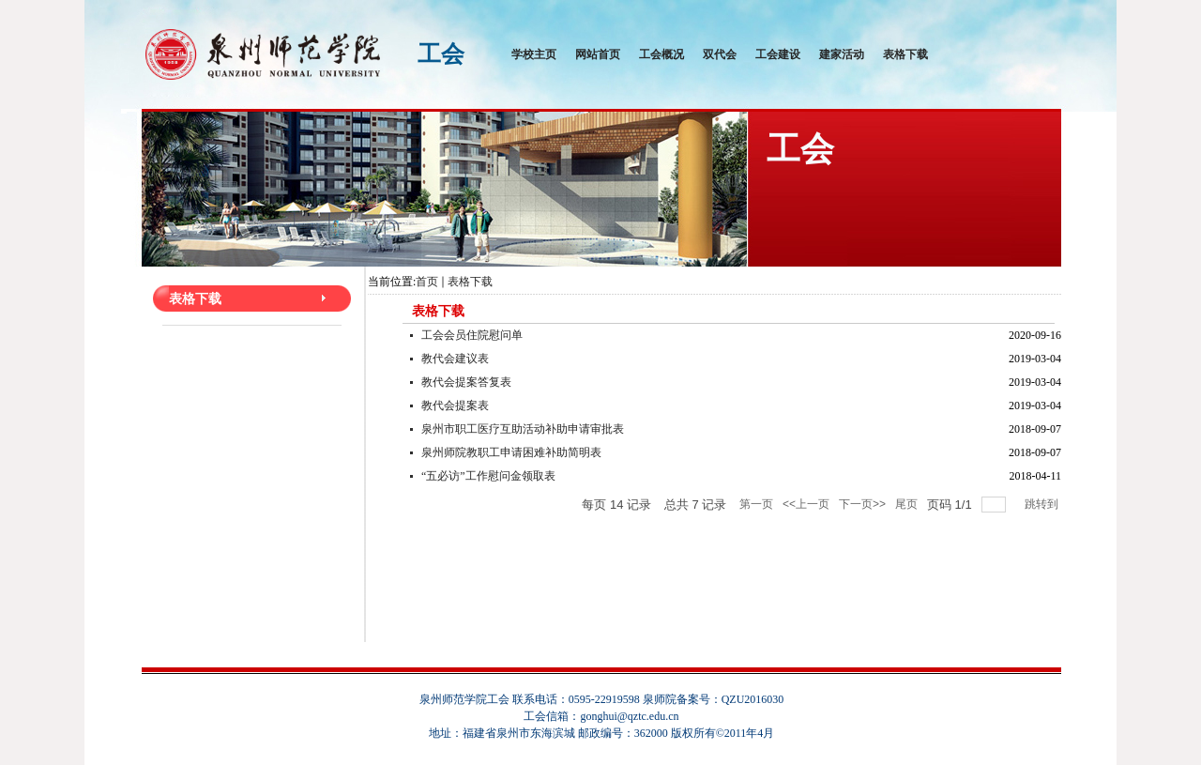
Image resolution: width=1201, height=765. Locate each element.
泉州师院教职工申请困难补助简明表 (511, 452)
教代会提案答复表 (466, 382)
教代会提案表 (455, 405)
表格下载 (470, 281)
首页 (427, 281)
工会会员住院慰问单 (472, 335)
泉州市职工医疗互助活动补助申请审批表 (522, 429)
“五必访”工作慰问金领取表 (488, 475)
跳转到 (1043, 504)
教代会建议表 (455, 358)
